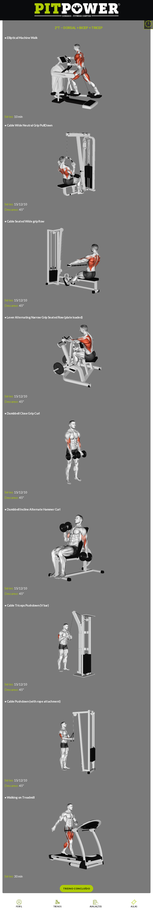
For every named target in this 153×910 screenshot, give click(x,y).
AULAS (134, 906)
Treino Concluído (76, 888)
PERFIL (19, 906)
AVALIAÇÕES (96, 906)
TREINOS (57, 906)
